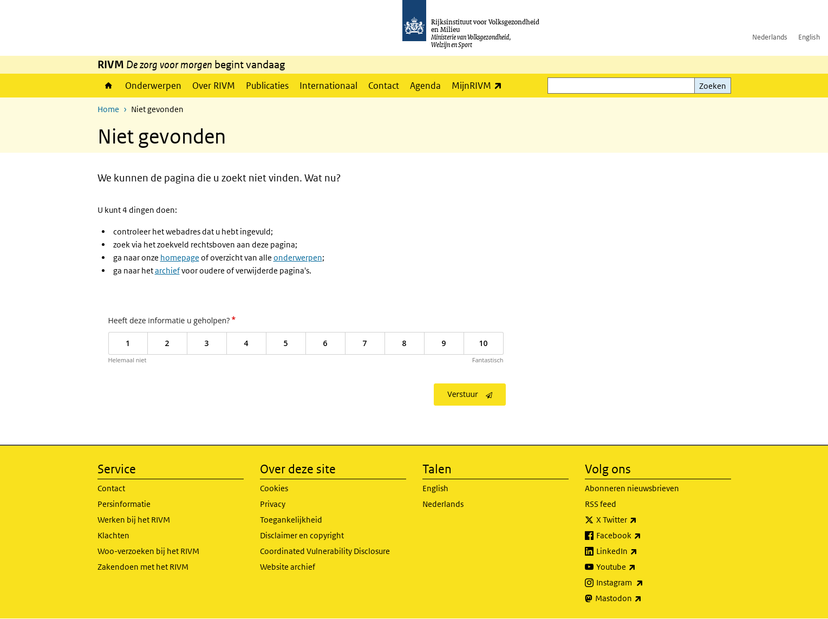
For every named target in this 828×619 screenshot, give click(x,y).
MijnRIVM (479, 85)
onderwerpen (297, 257)
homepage (179, 257)
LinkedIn (640, 551)
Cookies (274, 488)
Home (108, 85)
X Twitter (640, 519)
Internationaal (328, 86)
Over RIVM (213, 86)
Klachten (113, 535)
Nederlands (769, 37)
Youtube (639, 567)
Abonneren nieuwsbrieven (632, 488)
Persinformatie (124, 504)
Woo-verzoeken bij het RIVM (148, 551)
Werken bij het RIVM (133, 519)
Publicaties (267, 86)
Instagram (643, 582)
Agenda (425, 86)
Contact (383, 86)
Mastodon (642, 598)
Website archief (287, 567)
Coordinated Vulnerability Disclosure (325, 551)
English (809, 37)
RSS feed (600, 504)
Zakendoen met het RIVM (142, 567)
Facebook (642, 535)
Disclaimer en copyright (302, 535)
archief (167, 270)
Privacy (272, 504)
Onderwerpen (153, 86)
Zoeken (712, 86)
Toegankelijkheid (291, 519)
